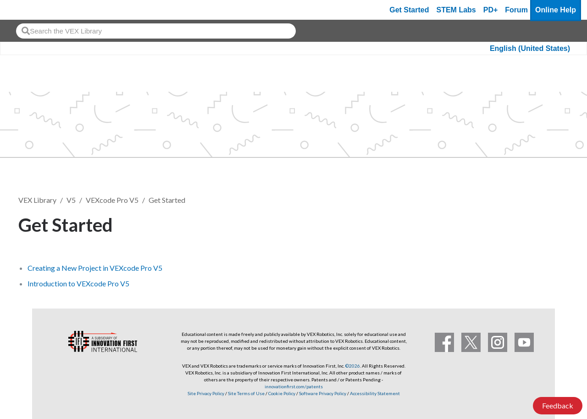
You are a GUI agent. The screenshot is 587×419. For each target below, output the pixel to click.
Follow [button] (545, 223)
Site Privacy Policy (206, 393)
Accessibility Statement (375, 393)
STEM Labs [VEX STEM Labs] (456, 10)
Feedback (557, 405)
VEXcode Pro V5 (112, 200)
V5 (71, 200)
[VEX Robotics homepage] (24, 10)
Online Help (555, 10)
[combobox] (156, 31)
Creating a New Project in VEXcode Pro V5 (95, 267)
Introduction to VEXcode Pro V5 (78, 283)
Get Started (409, 10)
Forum (516, 10)
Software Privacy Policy (322, 393)
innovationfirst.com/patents (294, 386)
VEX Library (37, 200)
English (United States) (530, 48)
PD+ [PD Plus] (490, 10)
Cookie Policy (281, 393)
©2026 (352, 366)
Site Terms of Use (246, 393)
